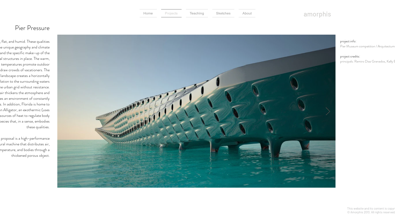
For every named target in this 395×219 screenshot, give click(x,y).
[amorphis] (327, 13)
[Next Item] (327, 111)
